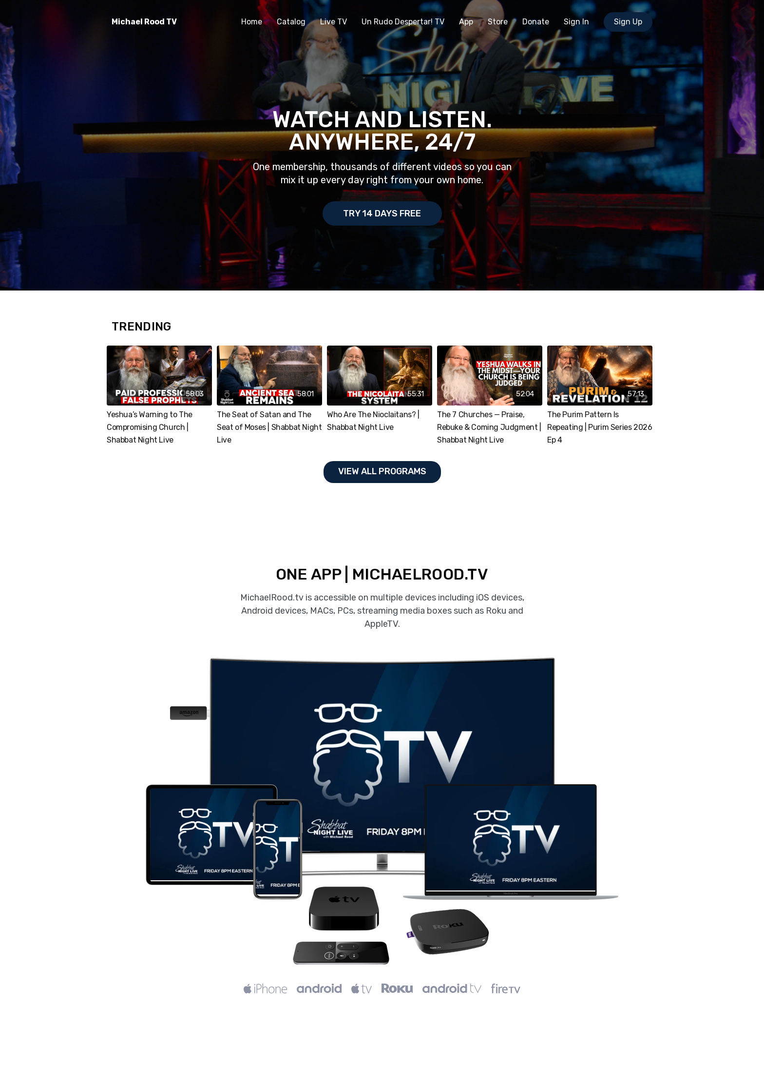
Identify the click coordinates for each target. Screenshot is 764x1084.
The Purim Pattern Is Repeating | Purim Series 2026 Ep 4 (599, 427)
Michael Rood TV (144, 21)
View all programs (382, 471)
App (466, 21)
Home (251, 21)
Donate (535, 21)
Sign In (576, 21)
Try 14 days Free (382, 213)
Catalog (291, 21)
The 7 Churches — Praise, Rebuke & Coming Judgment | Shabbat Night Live (489, 427)
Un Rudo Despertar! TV (403, 21)
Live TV (333, 21)
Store (498, 21)
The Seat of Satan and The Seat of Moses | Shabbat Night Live (269, 427)
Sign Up (628, 21)
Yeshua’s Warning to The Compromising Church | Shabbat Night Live (149, 427)
